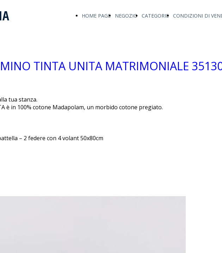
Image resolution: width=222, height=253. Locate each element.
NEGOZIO (126, 15)
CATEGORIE (155, 15)
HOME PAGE (96, 15)
